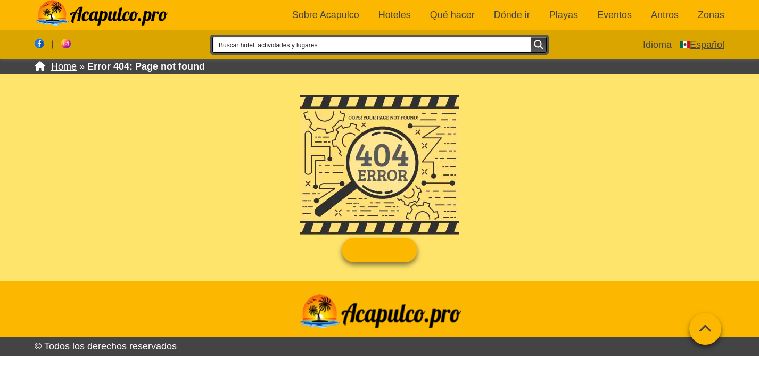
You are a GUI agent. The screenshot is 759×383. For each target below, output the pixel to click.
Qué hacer (452, 15)
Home (64, 66)
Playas (563, 15)
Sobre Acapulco (325, 15)
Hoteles (394, 15)
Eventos (614, 15)
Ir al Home (379, 250)
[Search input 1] (372, 45)
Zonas (711, 15)
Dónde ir (512, 15)
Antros (665, 15)
